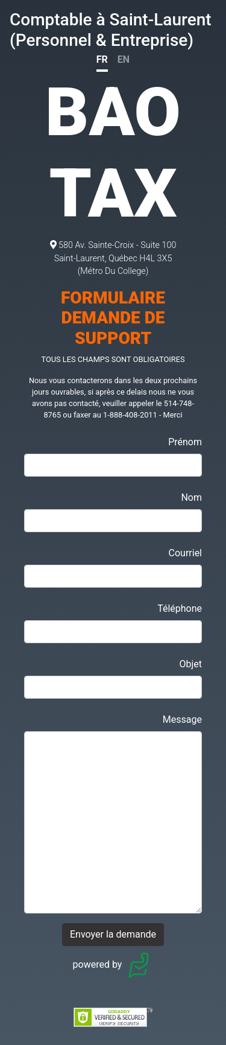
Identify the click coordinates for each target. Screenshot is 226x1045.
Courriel (185, 553)
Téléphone (179, 608)
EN (124, 59)
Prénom (185, 442)
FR (102, 59)
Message (182, 719)
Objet (190, 664)
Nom (191, 497)
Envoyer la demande (113, 934)
